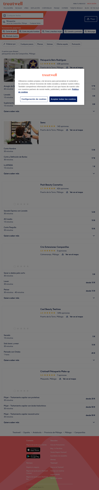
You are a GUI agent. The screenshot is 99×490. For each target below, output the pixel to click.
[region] (49, 87)
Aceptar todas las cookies (63, 99)
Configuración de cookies (34, 99)
